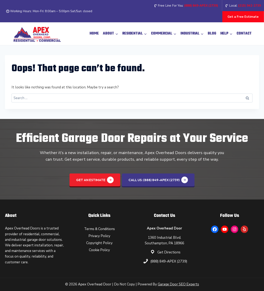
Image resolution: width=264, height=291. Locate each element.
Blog (212, 34)
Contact (244, 34)
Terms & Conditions (99, 229)
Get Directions (168, 252)
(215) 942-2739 (249, 6)
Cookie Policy (99, 250)
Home (94, 34)
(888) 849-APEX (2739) (168, 261)
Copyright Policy (99, 243)
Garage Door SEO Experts (178, 284)
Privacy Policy (99, 236)
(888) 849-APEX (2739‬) (201, 6)
